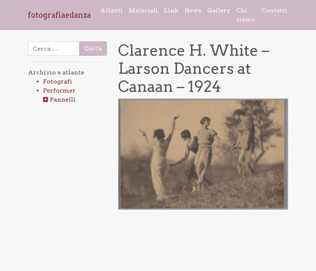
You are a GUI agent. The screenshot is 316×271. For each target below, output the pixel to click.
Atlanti (111, 10)
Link (171, 10)
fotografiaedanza (59, 15)
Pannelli (63, 99)
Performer (59, 90)
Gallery (218, 10)
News (193, 10)
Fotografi (57, 81)
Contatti (274, 10)
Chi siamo (245, 15)
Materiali (143, 10)
